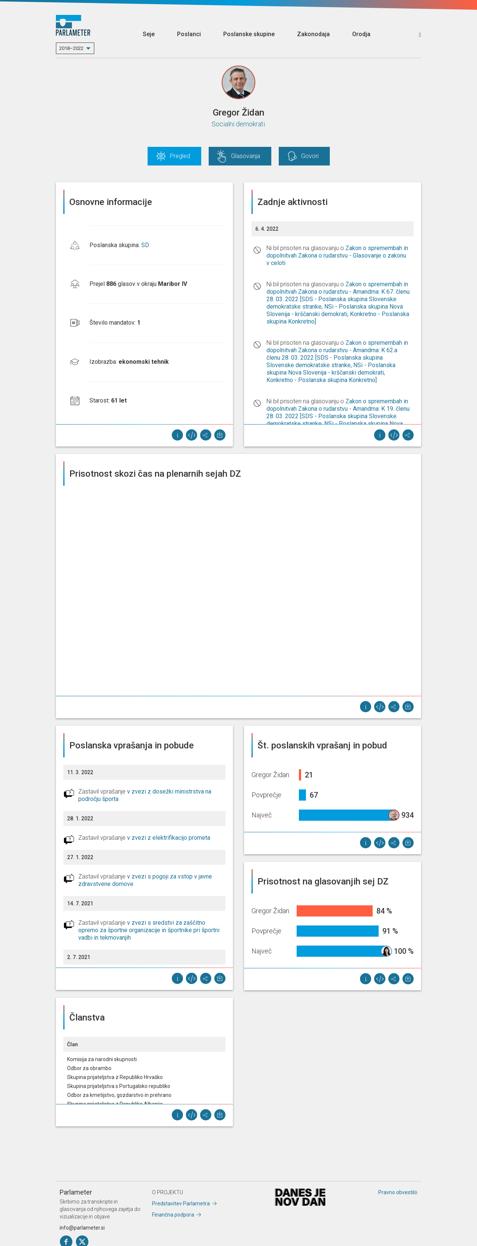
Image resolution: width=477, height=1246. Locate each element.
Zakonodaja (313, 34)
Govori (310, 156)
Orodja (361, 34)
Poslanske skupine (249, 34)
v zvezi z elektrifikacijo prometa (168, 837)
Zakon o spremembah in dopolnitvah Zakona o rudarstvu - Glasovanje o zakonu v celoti (337, 255)
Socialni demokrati (238, 124)
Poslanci (189, 34)
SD (145, 245)
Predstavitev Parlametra (181, 1203)
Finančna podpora (173, 1215)
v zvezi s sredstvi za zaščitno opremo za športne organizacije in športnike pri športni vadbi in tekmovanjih (148, 930)
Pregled (180, 156)
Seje (149, 34)
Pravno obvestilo (397, 1192)
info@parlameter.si (82, 1228)
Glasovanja (245, 156)
